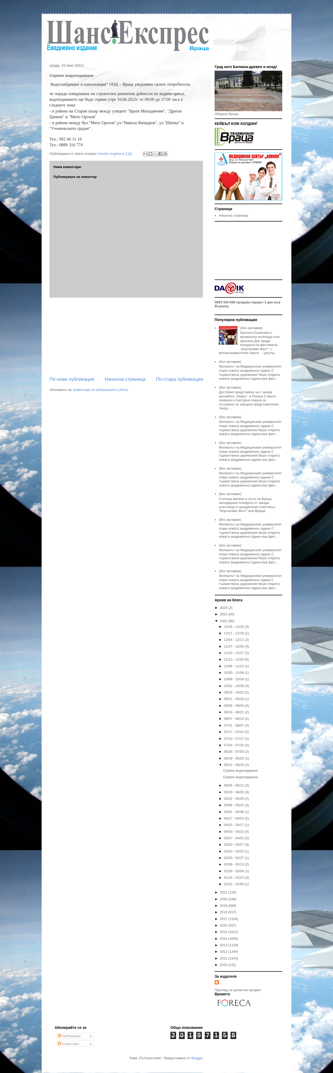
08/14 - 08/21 (234, 712)
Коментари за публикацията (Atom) (100, 390)
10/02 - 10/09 (234, 686)
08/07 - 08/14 (234, 719)
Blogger (197, 1058)
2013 (224, 945)
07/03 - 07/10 (234, 745)
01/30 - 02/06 (234, 871)
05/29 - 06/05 (234, 792)
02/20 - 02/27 (234, 858)
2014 (224, 939)
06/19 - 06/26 (234, 758)
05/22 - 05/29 (234, 799)
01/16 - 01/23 (234, 877)
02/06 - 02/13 (234, 864)
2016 (224, 925)
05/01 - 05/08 (234, 812)
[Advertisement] (126, 336)
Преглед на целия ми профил (238, 990)
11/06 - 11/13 (234, 666)
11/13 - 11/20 (234, 659)
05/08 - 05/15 (234, 805)
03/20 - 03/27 (234, 845)
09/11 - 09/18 (234, 699)
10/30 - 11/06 (234, 673)
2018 (224, 912)
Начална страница (125, 379)
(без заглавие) (251, 328)
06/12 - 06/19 (234, 765)
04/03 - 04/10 (234, 832)
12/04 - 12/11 (234, 640)
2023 (224, 614)
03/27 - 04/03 (234, 838)
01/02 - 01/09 (234, 884)
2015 (224, 932)
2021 (224, 892)
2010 (224, 965)
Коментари (68, 1044)
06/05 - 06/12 (234, 785)
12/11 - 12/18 (234, 633)
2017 (224, 919)
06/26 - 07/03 (234, 752)
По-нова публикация (71, 379)
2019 (224, 906)
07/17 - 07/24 (234, 732)
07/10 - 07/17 (234, 739)
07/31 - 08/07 (234, 725)
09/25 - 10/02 (234, 692)
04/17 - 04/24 (234, 818)
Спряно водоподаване (240, 770)
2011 (224, 958)
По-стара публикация (179, 379)
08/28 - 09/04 (234, 706)
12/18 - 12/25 (234, 627)
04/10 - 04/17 (234, 825)
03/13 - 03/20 (234, 851)
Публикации (69, 1036)
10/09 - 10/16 (234, 679)
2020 (224, 899)
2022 (224, 621)
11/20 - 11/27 (234, 653)
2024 (224, 608)
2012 (224, 952)
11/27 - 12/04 (234, 646)
